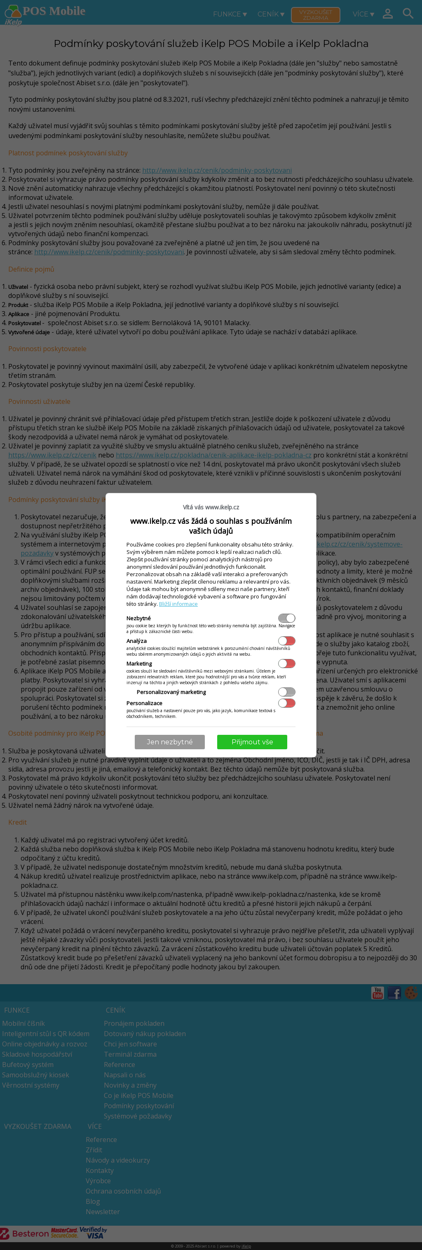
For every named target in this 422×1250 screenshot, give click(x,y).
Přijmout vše (252, 742)
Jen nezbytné (170, 742)
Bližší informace (178, 603)
